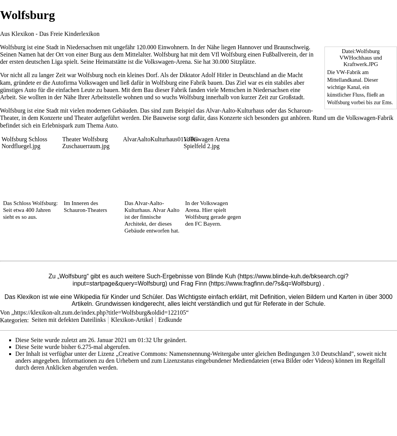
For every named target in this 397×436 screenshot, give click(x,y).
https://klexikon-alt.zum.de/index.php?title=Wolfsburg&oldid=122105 (100, 312)
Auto (30, 90)
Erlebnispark (57, 125)
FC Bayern (207, 224)
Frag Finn (194, 283)
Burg (96, 54)
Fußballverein (280, 54)
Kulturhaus (250, 110)
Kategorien (13, 320)
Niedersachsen (84, 47)
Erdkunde (170, 320)
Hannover (249, 47)
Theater (83, 118)
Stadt (52, 47)
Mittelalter (138, 54)
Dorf (151, 75)
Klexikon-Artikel (132, 320)
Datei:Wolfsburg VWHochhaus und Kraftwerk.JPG (360, 57)
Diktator (189, 75)
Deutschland (254, 75)
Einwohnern (172, 47)
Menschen (232, 90)
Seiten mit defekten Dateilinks (69, 320)
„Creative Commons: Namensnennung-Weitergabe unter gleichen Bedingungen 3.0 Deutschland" (234, 353)
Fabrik (198, 82)
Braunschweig (291, 47)
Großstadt (291, 97)
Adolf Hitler (216, 75)
